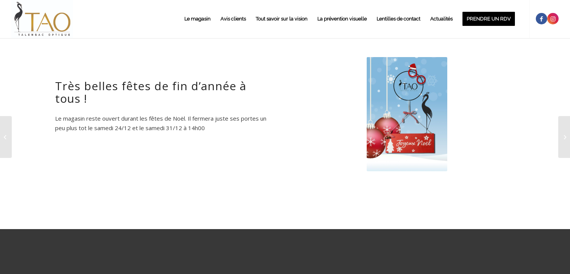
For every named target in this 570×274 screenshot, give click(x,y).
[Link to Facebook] (541, 18)
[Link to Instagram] (553, 18)
